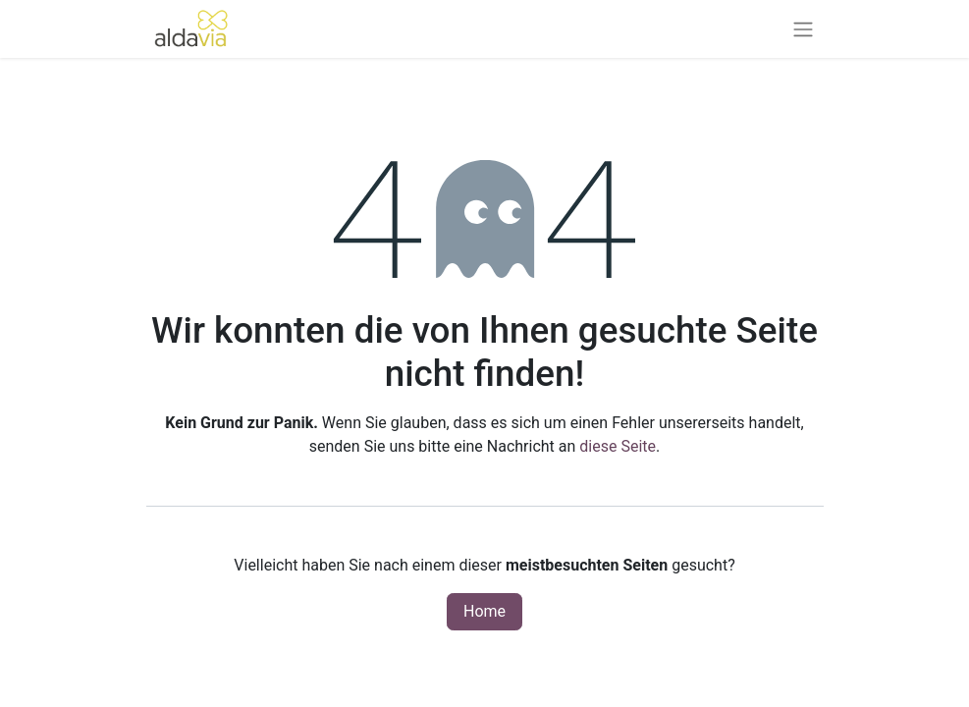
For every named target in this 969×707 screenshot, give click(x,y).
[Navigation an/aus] (803, 29)
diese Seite (617, 446)
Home (484, 611)
